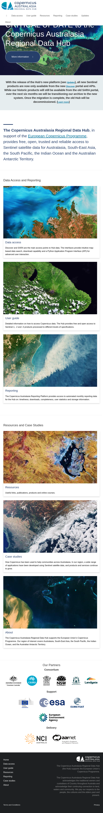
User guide (31, 16)
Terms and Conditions (11, 805)
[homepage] (6, 16)
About (8, 22)
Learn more (63, 102)
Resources (45, 16)
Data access (17, 16)
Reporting (57, 16)
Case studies (72, 16)
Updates (85, 16)
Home (6, 760)
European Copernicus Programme (57, 136)
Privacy (97, 805)
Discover (70, 86)
